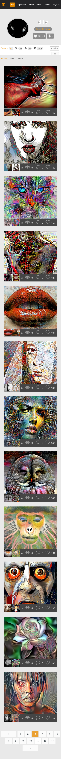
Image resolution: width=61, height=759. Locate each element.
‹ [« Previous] (8, 734)
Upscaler (22, 4)
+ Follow (54, 48)
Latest (4, 58)
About (47, 4)
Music (39, 4)
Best (12, 58)
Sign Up (56, 4)
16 (45, 741)
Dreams (7, 48)
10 (30, 741)
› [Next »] (30, 748)
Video (31, 4)
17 (52, 741)
